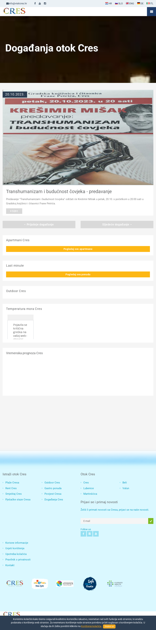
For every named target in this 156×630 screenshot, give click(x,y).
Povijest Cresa (52, 493)
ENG (130, 3)
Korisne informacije (16, 542)
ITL (150, 3)
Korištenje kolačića (91, 626)
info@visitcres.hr (16, 3)
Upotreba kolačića (16, 554)
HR (108, 3)
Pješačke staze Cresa (17, 499)
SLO (119, 3)
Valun (125, 488)
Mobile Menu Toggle (151, 11)
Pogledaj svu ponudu (77, 274)
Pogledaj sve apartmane (78, 249)
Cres (86, 482)
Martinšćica (90, 493)
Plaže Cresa (12, 482)
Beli (124, 482)
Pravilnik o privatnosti (18, 559)
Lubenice (88, 488)
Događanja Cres (53, 499)
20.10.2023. (14, 94)
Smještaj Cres (13, 493)
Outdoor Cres (52, 482)
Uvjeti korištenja (14, 548)
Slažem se (109, 626)
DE (140, 3)
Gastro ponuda (52, 488)
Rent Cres (11, 488)
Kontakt (9, 565)
